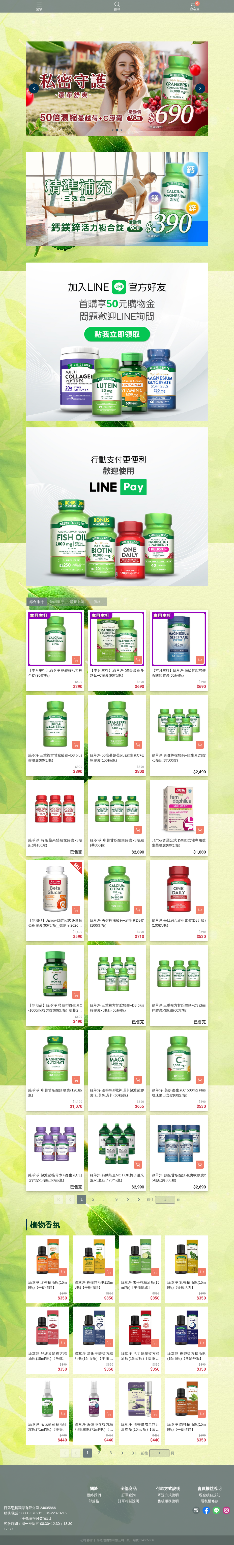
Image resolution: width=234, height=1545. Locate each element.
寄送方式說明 (168, 1495)
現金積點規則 (209, 1495)
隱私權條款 (209, 1501)
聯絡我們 (94, 1495)
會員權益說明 (209, 1489)
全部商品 (129, 1489)
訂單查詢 (129, 1495)
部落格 (94, 1501)
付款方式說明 (168, 1489)
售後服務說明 (168, 1501)
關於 (94, 1489)
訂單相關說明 (128, 1501)
